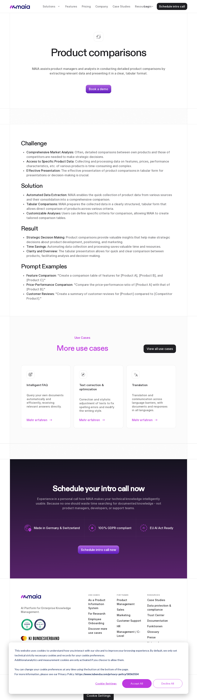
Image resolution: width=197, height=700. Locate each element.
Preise (151, 637)
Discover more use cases (97, 630)
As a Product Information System (96, 604)
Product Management (126, 602)
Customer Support (129, 620)
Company (101, 6)
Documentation (157, 620)
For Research (96, 613)
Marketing (123, 615)
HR (118, 626)
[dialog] (98, 668)
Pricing (86, 6)
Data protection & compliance (159, 607)
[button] (51, 6)
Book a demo (98, 89)
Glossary (153, 631)
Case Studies (121, 6)
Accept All (137, 683)
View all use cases (160, 349)
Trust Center (155, 615)
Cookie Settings (98, 696)
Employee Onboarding (96, 621)
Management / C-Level (128, 633)
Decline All (167, 683)
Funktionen (154, 626)
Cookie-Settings (106, 683)
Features (71, 6)
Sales (120, 609)
